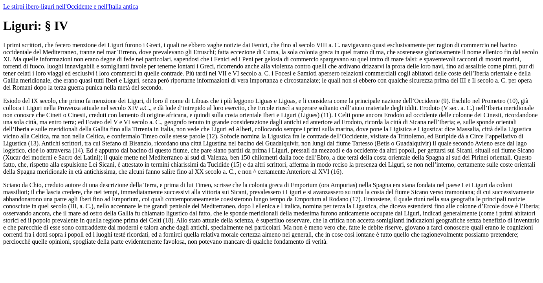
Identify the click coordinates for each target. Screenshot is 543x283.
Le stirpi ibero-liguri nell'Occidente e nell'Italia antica (70, 6)
